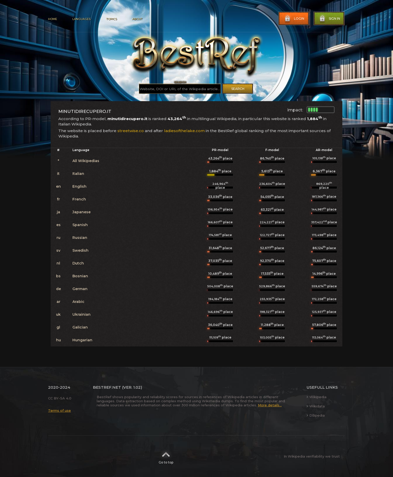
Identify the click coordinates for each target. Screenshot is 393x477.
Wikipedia (316, 397)
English (79, 186)
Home (52, 19)
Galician (80, 327)
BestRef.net (107, 387)
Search (237, 89)
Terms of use (59, 410)
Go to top (165, 456)
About (137, 19)
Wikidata (316, 406)
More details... (270, 405)
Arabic (78, 301)
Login (294, 18)
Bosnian (80, 276)
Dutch (78, 263)
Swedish (80, 250)
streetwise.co (130, 130)
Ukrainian (81, 314)
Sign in (329, 18)
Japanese (81, 212)
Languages (81, 19)
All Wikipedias (85, 160)
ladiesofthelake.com (184, 130)
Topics (111, 19)
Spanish (80, 224)
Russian (79, 237)
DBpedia (316, 415)
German (80, 289)
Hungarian (82, 340)
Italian (78, 173)
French (79, 199)
